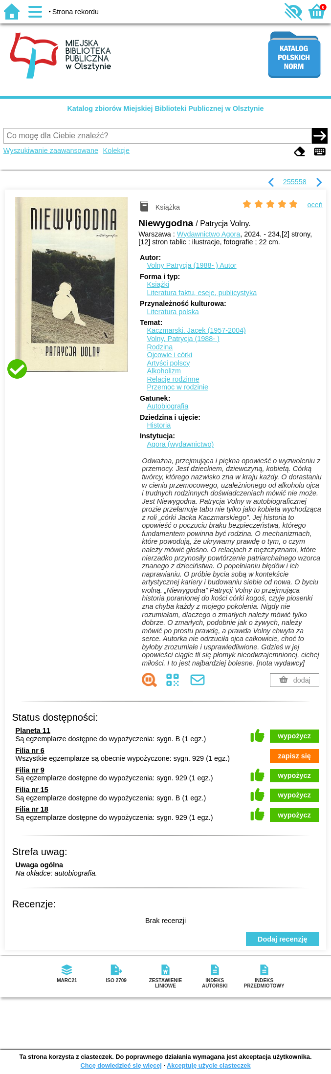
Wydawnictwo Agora (208, 234)
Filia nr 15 (32, 790)
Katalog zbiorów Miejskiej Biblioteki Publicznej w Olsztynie (165, 108)
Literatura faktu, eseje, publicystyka (202, 293)
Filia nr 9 (30, 770)
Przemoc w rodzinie (177, 387)
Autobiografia (167, 406)
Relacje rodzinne (173, 379)
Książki (158, 284)
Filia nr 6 (30, 750)
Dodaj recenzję (283, 939)
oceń (315, 205)
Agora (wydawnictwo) (180, 444)
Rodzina (160, 347)
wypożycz (294, 736)
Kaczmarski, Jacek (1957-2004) (196, 330)
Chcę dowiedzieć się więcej (120, 1065)
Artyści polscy (168, 363)
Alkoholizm (164, 371)
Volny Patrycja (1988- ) (191, 265)
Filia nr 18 (32, 809)
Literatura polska (173, 312)
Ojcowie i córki (169, 355)
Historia (159, 425)
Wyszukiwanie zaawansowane (50, 150)
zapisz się (294, 756)
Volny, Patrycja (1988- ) (183, 339)
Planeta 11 (33, 730)
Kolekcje (116, 150)
